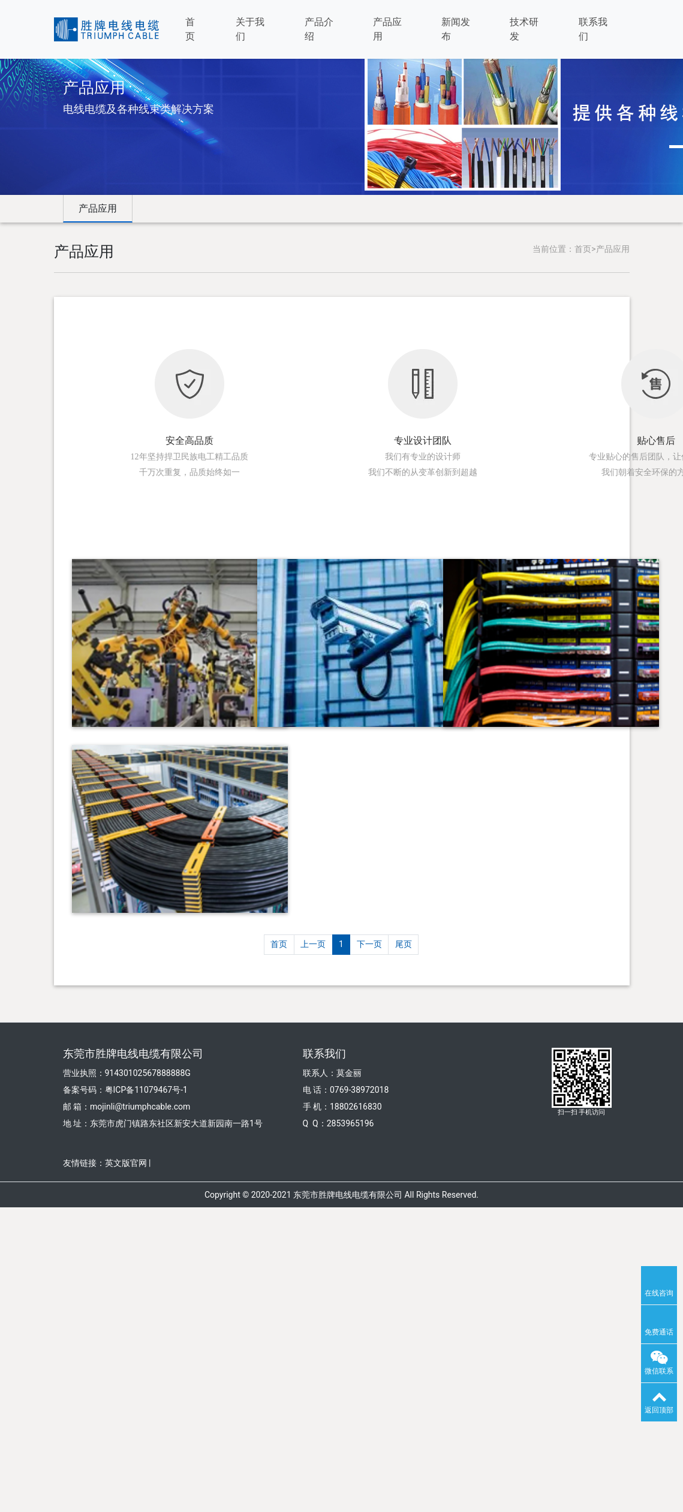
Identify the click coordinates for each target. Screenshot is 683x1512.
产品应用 (387, 29)
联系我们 (593, 29)
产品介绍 (319, 29)
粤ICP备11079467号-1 (146, 1090)
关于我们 (250, 29)
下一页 (369, 944)
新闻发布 (455, 29)
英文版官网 (126, 1163)
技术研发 (524, 29)
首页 (190, 29)
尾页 (403, 944)
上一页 (313, 944)
